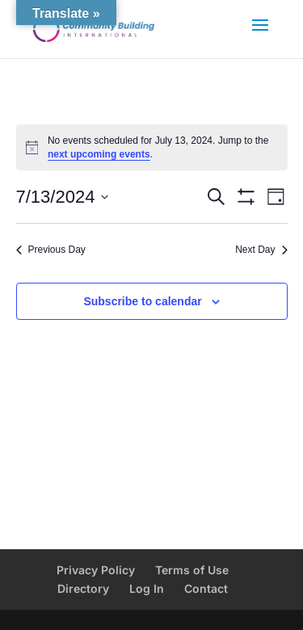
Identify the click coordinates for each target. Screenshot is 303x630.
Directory (83, 588)
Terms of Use (192, 570)
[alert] (152, 147)
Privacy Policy (96, 570)
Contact (206, 588)
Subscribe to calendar (142, 301)
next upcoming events (99, 154)
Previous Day (51, 249)
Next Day (261, 249)
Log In (146, 588)
